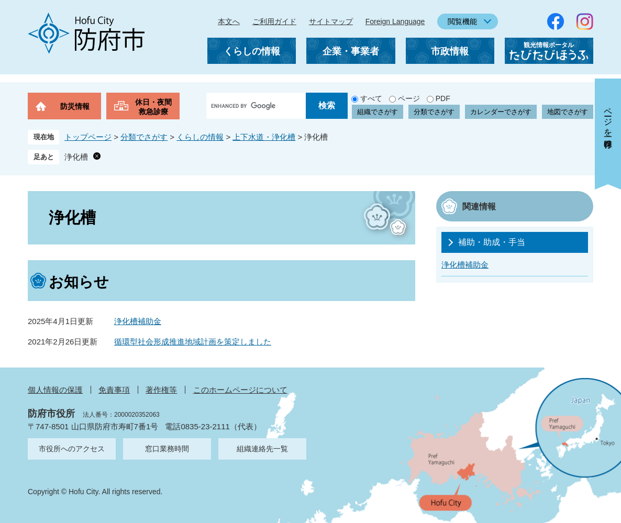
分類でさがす (434, 112)
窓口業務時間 (167, 448)
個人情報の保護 (55, 389)
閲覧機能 (462, 21)
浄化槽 (76, 156)
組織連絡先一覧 (262, 448)
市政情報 (450, 51)
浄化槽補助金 (137, 321)
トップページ (88, 136)
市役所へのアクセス (72, 448)
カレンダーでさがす (500, 112)
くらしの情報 (252, 51)
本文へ (229, 21)
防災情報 (75, 106)
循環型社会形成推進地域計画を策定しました (192, 341)
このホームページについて (240, 389)
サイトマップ (331, 21)
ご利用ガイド (274, 21)
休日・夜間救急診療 (153, 107)
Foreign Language (395, 21)
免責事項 (114, 389)
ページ (409, 98)
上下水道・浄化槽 (263, 136)
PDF (443, 98)
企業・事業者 (351, 51)
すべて (371, 98)
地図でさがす (567, 112)
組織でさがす (377, 112)
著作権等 (161, 389)
